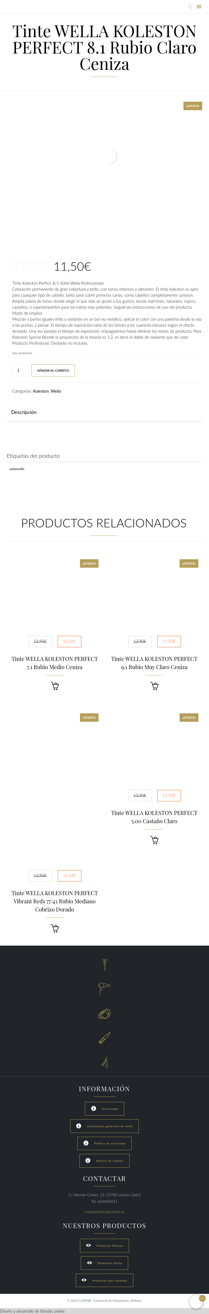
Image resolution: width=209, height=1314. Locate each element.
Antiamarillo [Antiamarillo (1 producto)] (17, 469)
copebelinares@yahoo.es (104, 1211)
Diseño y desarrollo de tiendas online (32, 1311)
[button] (55, 686)
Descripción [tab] (24, 412)
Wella (56, 391)
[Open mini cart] (196, 1302)
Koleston (41, 391)
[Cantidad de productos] (20, 370)
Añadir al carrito (53, 370)
